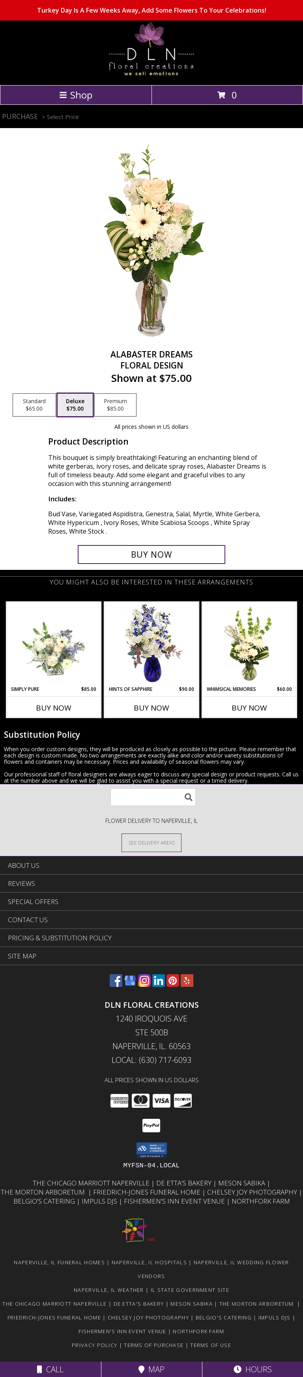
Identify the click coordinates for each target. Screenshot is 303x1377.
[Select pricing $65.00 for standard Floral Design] (34, 405)
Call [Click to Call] (50, 1369)
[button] (152, 1150)
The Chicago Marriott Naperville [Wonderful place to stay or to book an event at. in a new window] (92, 1182)
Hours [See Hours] (253, 1369)
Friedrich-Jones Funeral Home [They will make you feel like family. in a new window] (147, 1192)
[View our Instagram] (144, 984)
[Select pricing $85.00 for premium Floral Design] (115, 405)
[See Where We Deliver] (151, 842)
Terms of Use (210, 1345)
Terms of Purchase (153, 1345)
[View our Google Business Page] (130, 984)
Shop (75, 94)
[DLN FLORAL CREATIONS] (151, 73)
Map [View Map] (151, 1369)
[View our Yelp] (187, 984)
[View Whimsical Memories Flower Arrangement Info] (249, 644)
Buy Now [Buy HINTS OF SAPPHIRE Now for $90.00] (151, 708)
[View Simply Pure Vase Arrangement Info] (54, 644)
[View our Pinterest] (172, 984)
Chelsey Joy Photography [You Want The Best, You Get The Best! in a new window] (253, 1192)
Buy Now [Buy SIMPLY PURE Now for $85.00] (53, 708)
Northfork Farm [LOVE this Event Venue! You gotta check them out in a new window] (261, 1201)
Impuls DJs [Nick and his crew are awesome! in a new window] (100, 1201)
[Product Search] (153, 797)
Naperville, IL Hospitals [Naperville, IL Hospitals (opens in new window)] (149, 1262)
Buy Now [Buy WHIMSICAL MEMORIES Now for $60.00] (249, 708)
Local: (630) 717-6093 (151, 1060)
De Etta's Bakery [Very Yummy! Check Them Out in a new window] (184, 1182)
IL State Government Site (190, 1289)
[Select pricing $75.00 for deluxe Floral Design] (75, 405)
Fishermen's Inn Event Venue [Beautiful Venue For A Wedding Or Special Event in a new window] (175, 1201)
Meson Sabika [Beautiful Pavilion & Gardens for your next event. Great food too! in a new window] (242, 1182)
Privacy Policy (94, 1345)
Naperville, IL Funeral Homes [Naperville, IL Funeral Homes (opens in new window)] (59, 1262)
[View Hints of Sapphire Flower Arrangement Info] (152, 644)
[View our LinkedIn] (158, 984)
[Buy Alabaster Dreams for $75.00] (151, 554)
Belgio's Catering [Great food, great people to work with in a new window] (45, 1201)
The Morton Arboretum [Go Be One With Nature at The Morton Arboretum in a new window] (44, 1192)
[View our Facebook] (116, 984)
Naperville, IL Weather (109, 1289)
